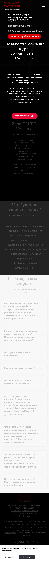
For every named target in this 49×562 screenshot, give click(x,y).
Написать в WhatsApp (20, 25)
